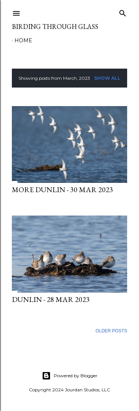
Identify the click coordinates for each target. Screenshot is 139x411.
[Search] (122, 11)
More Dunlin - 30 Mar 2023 (62, 189)
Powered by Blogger (69, 375)
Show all (107, 78)
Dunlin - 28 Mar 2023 (51, 299)
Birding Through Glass (55, 26)
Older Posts (111, 330)
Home (23, 40)
